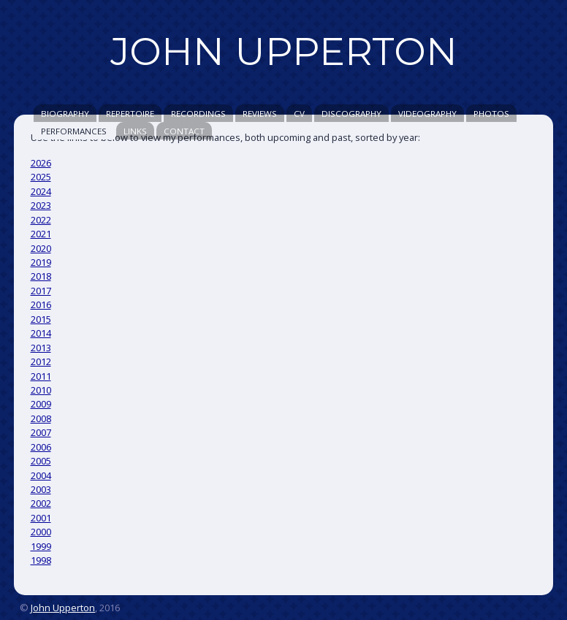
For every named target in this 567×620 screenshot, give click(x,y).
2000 (41, 531)
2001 (41, 517)
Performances (74, 131)
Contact (184, 131)
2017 (41, 290)
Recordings (198, 113)
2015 (41, 319)
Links (135, 131)
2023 (41, 205)
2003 (41, 489)
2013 (41, 347)
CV (299, 113)
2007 (41, 432)
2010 (41, 390)
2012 (41, 361)
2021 (41, 233)
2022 (41, 219)
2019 (41, 262)
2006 (41, 446)
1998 (41, 560)
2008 (41, 418)
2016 (41, 304)
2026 (41, 162)
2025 (41, 176)
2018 (41, 276)
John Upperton (63, 607)
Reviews (260, 113)
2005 (41, 460)
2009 (41, 403)
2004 (41, 475)
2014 (41, 333)
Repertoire (130, 113)
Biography (65, 113)
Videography (427, 113)
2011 (41, 376)
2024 (41, 191)
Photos (491, 113)
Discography (351, 113)
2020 (41, 248)
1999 (41, 546)
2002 (41, 503)
